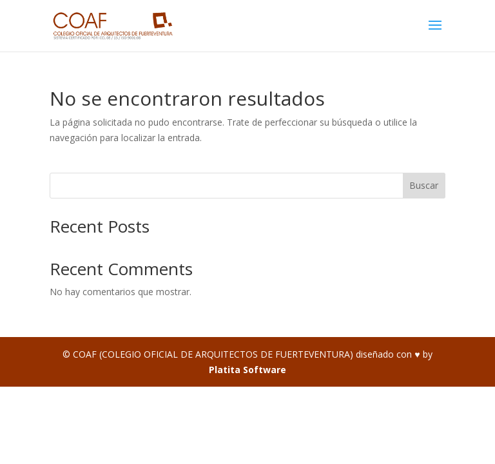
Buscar (423, 185)
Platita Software (247, 369)
